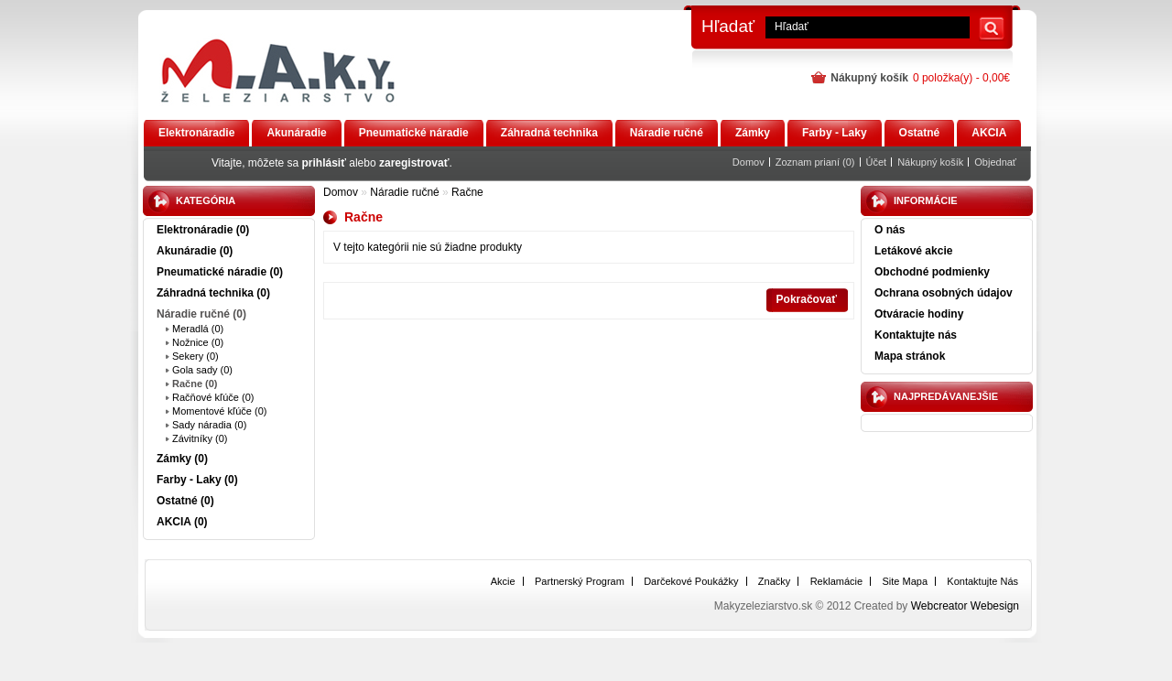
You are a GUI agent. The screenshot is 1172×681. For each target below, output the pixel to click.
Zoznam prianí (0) (815, 162)
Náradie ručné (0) (201, 314)
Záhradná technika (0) (213, 292)
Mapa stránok (909, 356)
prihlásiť (324, 163)
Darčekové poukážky (691, 581)
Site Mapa (905, 581)
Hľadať (727, 26)
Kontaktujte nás (915, 335)
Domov (748, 162)
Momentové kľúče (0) (219, 410)
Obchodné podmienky (932, 271)
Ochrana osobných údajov (943, 292)
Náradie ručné (404, 192)
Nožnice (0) (197, 342)
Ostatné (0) (185, 500)
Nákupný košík (930, 162)
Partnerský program (579, 581)
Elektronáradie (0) (203, 229)
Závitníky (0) (200, 438)
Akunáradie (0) (195, 250)
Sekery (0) (195, 356)
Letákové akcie (913, 250)
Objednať (995, 162)
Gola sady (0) (202, 369)
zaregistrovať (414, 163)
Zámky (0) (182, 458)
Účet (876, 162)
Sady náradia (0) (209, 424)
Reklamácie (836, 581)
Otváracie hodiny (918, 314)
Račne (467, 192)
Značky (774, 581)
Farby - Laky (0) (197, 479)
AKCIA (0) (182, 521)
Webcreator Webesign (965, 606)
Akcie (503, 581)
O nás (889, 229)
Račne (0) (195, 383)
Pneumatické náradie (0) (220, 271)
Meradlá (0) (197, 328)
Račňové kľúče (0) (213, 397)
